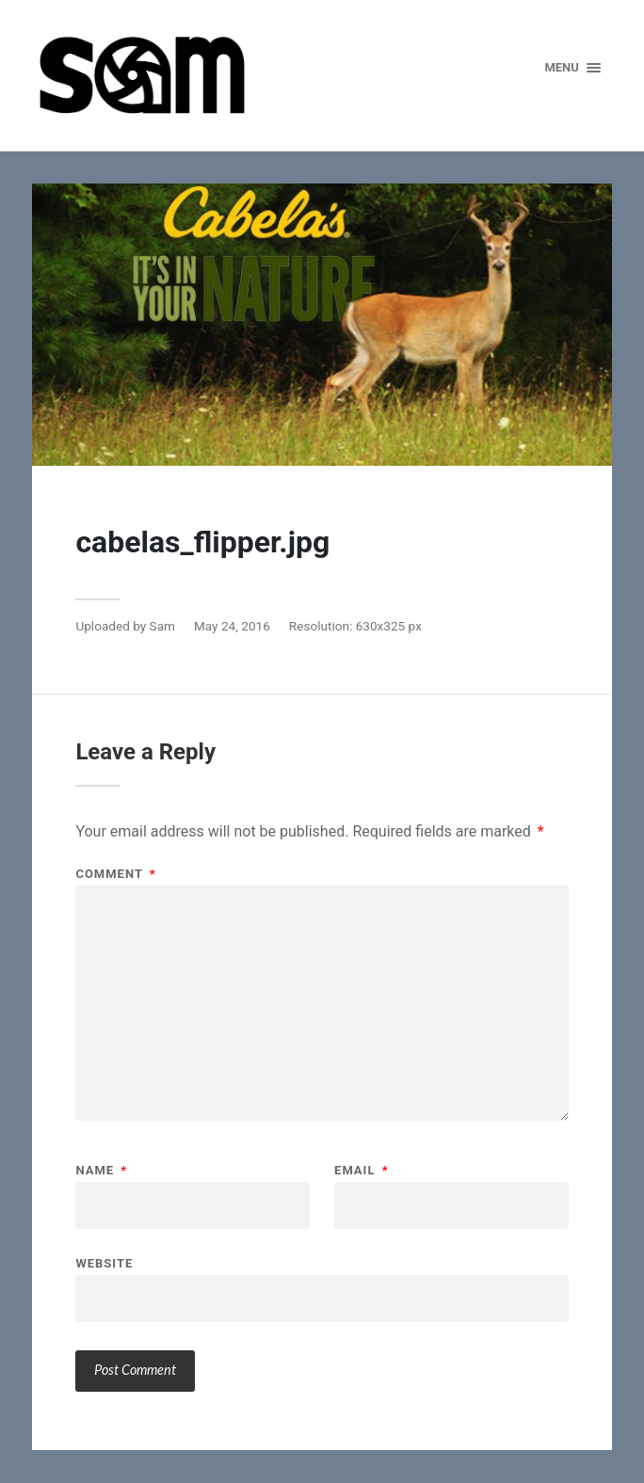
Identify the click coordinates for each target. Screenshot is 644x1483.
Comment (115, 874)
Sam (162, 625)
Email (361, 1170)
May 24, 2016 (232, 625)
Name (101, 1170)
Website (104, 1262)
